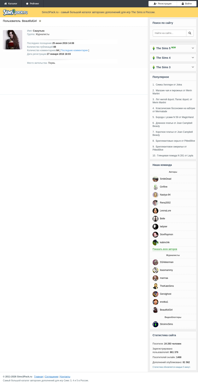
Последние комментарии (74, 50)
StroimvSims (166, 324)
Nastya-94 (165, 194)
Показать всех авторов (165, 249)
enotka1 (164, 302)
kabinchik (165, 242)
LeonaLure (165, 210)
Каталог (10, 3)
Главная (38, 376)
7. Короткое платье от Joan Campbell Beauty (173, 133)
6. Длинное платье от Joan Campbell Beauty (172, 124)
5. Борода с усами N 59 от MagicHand (173, 117)
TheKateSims (167, 286)
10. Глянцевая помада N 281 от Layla (173, 155)
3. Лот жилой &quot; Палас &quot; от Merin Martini (172, 101)
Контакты (65, 376)
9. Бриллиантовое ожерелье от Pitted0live (170, 148)
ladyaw (163, 226)
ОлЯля (163, 186)
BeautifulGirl (166, 309)
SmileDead (165, 178)
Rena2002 (165, 202)
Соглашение (51, 376)
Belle (162, 218)
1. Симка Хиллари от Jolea (167, 84)
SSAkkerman (166, 262)
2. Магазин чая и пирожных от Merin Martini (172, 92)
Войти (187, 3)
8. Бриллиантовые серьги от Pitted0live (174, 141)
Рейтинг (32, 3)
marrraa (164, 278)
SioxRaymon (166, 234)
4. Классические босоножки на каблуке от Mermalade (174, 110)
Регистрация (163, 3)
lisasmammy (166, 270)
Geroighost (165, 294)
